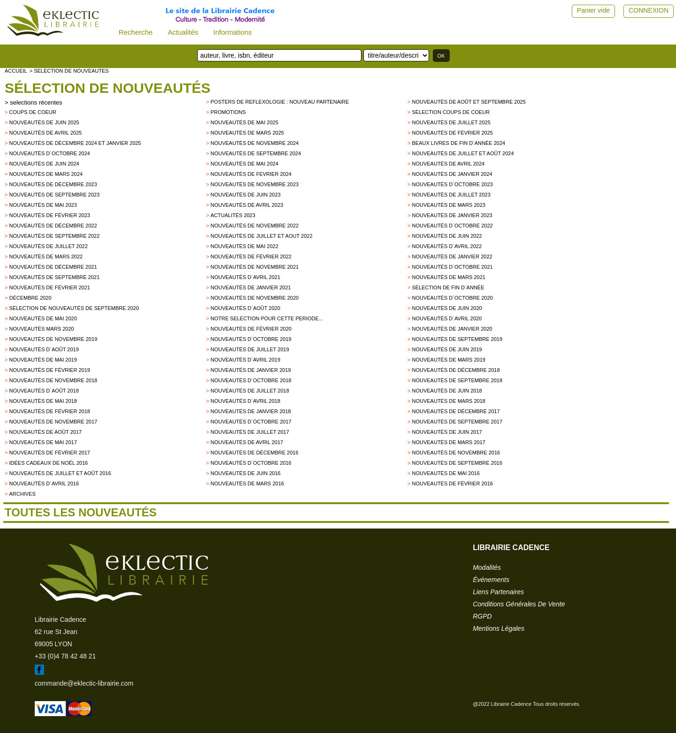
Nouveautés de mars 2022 (46, 256)
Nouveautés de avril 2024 (448, 163)
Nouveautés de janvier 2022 (452, 256)
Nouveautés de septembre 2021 (54, 277)
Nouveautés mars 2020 (41, 329)
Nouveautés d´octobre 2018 (250, 380)
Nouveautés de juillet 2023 (451, 194)
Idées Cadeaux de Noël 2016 (48, 463)
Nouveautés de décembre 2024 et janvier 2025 (75, 143)
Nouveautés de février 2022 (250, 256)
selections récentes (36, 102)
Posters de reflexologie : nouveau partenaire (279, 102)
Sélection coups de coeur (451, 112)
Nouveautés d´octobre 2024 (49, 153)
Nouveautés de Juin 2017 (447, 432)
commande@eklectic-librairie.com (84, 683)
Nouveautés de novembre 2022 (254, 225)
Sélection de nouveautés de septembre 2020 (73, 308)
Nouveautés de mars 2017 (448, 442)
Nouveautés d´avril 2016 (44, 483)
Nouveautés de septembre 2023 (54, 194)
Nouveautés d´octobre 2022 (452, 225)
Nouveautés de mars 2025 (247, 133)
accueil (16, 71)
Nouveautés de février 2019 (49, 370)
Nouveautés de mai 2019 (43, 360)
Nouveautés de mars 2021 (448, 277)
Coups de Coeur (32, 112)
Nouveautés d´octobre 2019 (250, 339)
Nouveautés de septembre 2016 (457, 463)
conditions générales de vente (519, 604)
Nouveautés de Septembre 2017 (457, 421)
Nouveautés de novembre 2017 (53, 421)
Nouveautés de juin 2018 (447, 390)
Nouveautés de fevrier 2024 (250, 174)
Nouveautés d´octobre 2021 (452, 267)
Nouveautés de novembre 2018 (53, 380)
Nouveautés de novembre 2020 (254, 298)
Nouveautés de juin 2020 (447, 308)
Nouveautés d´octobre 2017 (250, 421)
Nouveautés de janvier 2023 (452, 215)
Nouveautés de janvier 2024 (452, 174)
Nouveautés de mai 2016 (445, 473)
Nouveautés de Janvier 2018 (250, 411)
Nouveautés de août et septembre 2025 (468, 102)
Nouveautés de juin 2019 (447, 349)
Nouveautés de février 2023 (49, 215)
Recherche (136, 32)
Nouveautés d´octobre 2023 (452, 184)
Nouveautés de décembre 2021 (53, 267)
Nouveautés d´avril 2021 (245, 277)
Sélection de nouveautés (107, 88)
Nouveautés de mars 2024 (46, 174)
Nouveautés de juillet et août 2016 (60, 473)
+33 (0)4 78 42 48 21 (65, 656)
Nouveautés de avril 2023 (246, 205)
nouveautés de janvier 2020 (452, 329)
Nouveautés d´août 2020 (245, 308)
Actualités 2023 (232, 215)
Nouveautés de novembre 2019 (53, 339)
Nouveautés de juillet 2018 (249, 390)
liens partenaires (498, 592)
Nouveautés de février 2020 (250, 329)
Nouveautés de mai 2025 (244, 122)
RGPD (482, 616)
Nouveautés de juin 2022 (447, 236)
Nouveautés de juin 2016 (245, 473)
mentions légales (498, 628)
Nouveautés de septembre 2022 (54, 236)
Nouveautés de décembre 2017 (455, 411)
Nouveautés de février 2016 (452, 483)
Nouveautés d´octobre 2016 (250, 463)
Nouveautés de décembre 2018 (455, 370)
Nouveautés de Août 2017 (45, 432)
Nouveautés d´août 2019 (43, 349)
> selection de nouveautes (69, 71)
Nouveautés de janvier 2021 (250, 287)
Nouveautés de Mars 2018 (448, 401)
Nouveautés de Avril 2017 (246, 442)
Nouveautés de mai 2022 (244, 246)
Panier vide (593, 10)
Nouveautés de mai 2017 (43, 442)
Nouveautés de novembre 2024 (254, 143)
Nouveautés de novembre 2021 (254, 267)
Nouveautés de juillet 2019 (249, 349)
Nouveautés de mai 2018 (43, 401)
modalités (487, 567)
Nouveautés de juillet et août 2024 (463, 153)
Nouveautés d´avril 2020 (447, 318)
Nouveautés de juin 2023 (245, 194)
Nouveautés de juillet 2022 (48, 246)
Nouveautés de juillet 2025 (451, 122)
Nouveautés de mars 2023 (448, 205)
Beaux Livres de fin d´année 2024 (458, 143)
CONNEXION (648, 10)
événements (491, 579)
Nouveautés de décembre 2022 (53, 225)
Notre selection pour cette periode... (266, 318)
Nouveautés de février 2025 (452, 133)
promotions (228, 112)
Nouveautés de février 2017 (49, 452)
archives (22, 494)
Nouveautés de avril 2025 (45, 133)
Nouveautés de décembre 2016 (254, 452)
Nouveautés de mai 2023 (43, 205)
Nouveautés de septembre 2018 (457, 380)
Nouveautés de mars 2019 (448, 360)
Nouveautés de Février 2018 (49, 411)
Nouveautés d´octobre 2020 (452, 298)
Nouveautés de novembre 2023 (254, 184)
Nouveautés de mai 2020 (43, 318)
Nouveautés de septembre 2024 (255, 153)
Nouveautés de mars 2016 (247, 483)
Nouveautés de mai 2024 (244, 163)
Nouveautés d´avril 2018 (245, 401)
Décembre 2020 (30, 298)
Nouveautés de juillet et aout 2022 (261, 236)
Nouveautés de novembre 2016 (456, 452)
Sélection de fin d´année (448, 287)
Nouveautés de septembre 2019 (457, 339)
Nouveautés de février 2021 (49, 287)
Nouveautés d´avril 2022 (447, 246)
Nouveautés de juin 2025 (44, 122)
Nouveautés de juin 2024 (44, 163)
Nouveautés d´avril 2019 (245, 360)
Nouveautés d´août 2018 (43, 390)
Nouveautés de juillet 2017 (249, 432)
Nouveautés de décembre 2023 (53, 184)
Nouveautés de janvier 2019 (250, 370)
